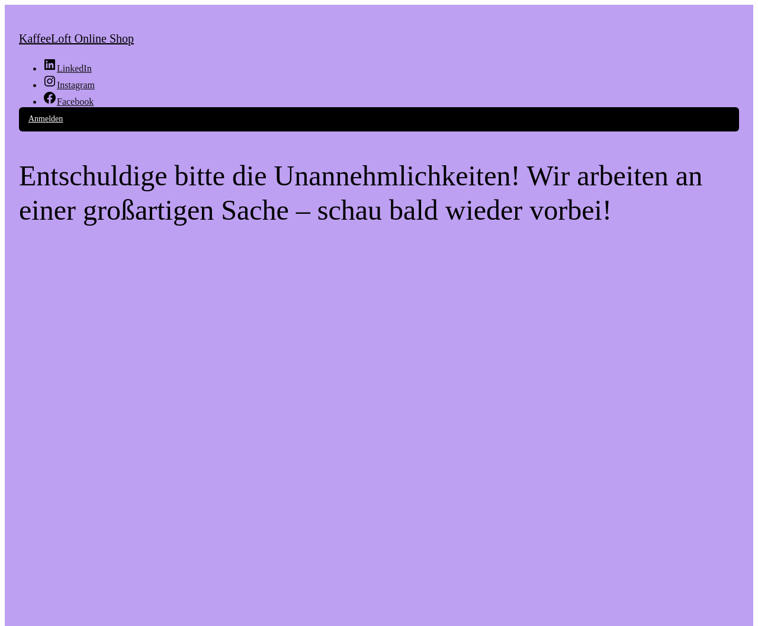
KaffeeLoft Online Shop (76, 38)
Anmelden (45, 118)
